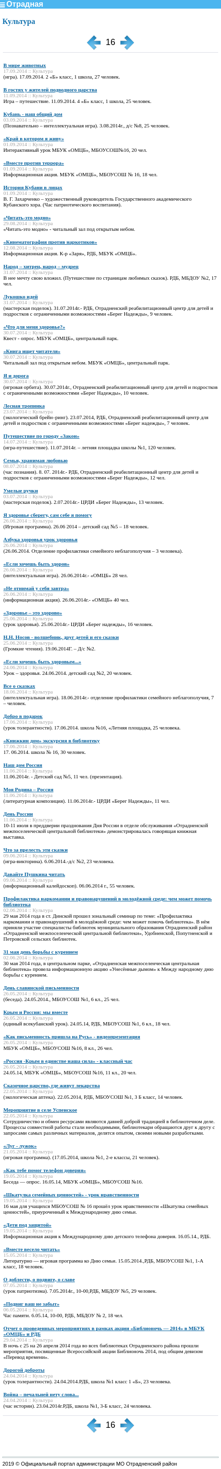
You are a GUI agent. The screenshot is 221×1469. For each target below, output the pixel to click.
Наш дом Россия (22, 765)
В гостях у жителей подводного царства (50, 89)
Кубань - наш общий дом (32, 114)
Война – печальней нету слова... (41, 1394)
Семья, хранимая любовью (35, 460)
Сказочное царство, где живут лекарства (51, 1085)
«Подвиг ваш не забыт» (31, 1304)
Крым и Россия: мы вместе (35, 1012)
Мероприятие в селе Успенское (40, 1110)
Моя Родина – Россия (28, 789)
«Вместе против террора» (33, 163)
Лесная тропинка (23, 406)
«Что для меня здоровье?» (34, 327)
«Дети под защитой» (27, 1225)
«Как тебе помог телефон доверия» (44, 1170)
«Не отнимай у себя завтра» (36, 588)
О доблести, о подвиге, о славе (39, 1279)
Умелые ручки (20, 490)
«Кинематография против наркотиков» (50, 242)
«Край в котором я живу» (33, 138)
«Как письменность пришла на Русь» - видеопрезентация (71, 1036)
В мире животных (24, 65)
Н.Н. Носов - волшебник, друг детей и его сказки (61, 637)
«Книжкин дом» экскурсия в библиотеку (51, 740)
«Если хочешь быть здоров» (36, 564)
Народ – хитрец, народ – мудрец (40, 266)
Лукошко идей (20, 296)
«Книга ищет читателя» (31, 351)
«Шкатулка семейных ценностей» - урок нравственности (71, 1194)
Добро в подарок (23, 716)
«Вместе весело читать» (31, 1249)
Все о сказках (19, 686)
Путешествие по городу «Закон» (41, 436)
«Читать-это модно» (27, 217)
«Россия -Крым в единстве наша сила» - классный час (68, 1061)
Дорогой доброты (23, 1370)
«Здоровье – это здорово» (32, 612)
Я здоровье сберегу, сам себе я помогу (47, 515)
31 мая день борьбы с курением (40, 952)
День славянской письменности (41, 988)
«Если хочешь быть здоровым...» (42, 661)
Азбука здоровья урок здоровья (40, 539)
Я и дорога (16, 375)
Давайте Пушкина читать (34, 874)
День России (18, 814)
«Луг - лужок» (20, 1146)
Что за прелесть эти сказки (35, 850)
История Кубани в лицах (32, 187)
